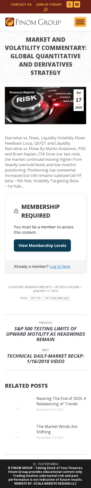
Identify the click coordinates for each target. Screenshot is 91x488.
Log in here (60, 266)
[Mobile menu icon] (80, 22)
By (67, 287)
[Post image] (18, 407)
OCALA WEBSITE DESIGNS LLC (55, 483)
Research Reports (21, 92)
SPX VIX (36, 298)
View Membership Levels (42, 245)
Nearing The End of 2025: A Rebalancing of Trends (61, 401)
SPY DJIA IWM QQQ (57, 298)
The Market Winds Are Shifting (56, 429)
